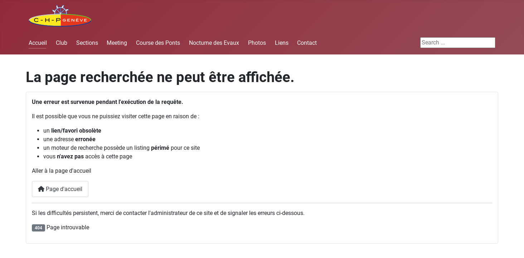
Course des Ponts (158, 42)
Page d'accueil (60, 189)
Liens (281, 42)
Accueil (38, 42)
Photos (257, 42)
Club (61, 42)
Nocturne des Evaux (214, 42)
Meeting (117, 42)
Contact (307, 42)
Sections (87, 42)
